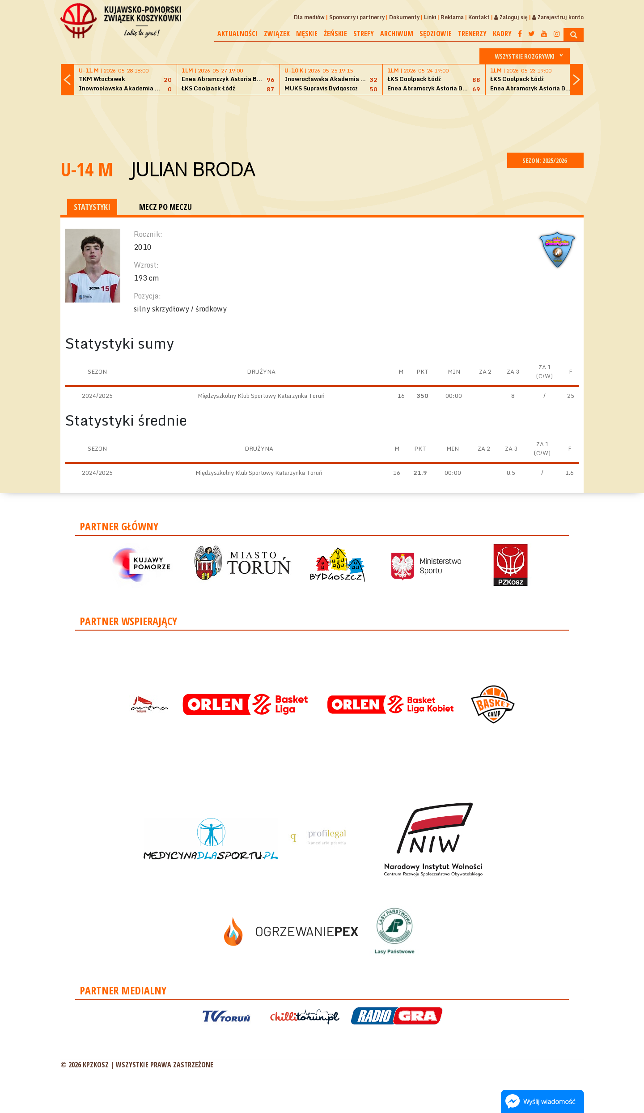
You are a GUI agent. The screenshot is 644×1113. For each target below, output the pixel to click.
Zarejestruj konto (558, 17)
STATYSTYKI (92, 206)
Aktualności (237, 33)
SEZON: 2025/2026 (545, 160)
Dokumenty (404, 17)
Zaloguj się (511, 17)
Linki (430, 17)
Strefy (363, 33)
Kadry (502, 33)
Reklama (452, 17)
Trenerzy (472, 33)
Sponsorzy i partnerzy (357, 17)
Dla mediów (309, 17)
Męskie (307, 33)
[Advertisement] (322, 122)
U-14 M (86, 169)
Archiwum (396, 33)
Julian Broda (192, 169)
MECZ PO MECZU (165, 206)
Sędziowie (435, 33)
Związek (277, 33)
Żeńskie (335, 33)
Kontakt (479, 17)
